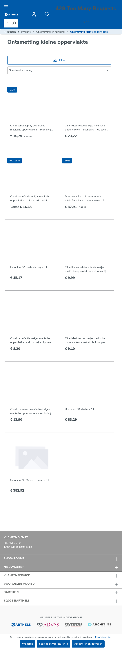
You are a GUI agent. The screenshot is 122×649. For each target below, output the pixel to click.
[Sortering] (59, 70)
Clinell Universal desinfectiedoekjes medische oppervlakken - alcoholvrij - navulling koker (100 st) (86, 270)
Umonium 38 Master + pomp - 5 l (29, 480)
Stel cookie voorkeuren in (53, 644)
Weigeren (27, 644)
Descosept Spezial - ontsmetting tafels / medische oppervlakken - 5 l (85, 198)
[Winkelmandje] (85, 14)
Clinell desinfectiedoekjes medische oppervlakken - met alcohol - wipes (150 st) (85, 340)
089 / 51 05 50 (12, 543)
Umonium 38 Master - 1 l (79, 409)
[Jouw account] (34, 14)
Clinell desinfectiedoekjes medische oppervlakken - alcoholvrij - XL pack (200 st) (85, 128)
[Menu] (7, 5)
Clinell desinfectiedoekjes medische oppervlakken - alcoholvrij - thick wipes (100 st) (30, 199)
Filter (59, 60)
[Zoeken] (14, 23)
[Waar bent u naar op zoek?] (7, 23)
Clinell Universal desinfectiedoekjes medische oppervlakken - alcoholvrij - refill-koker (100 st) (31, 411)
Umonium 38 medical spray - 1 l (28, 267)
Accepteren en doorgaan (88, 644)
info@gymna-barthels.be (18, 547)
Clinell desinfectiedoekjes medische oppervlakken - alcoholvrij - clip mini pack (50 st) (30, 340)
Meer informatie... (103, 637)
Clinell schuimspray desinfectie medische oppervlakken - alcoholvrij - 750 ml (31, 128)
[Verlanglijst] (47, 14)
